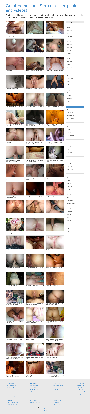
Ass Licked (69, 44)
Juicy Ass (69, 155)
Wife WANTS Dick (34, 385)
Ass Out (69, 56)
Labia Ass (69, 157)
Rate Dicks (57, 389)
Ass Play (69, 58)
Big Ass (68, 84)
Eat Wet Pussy (11, 400)
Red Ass (69, 191)
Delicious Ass (70, 95)
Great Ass (69, 129)
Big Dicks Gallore (11, 394)
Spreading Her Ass (71, 208)
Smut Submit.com (80, 398)
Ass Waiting (69, 70)
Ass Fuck (69, 33)
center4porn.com (34, 394)
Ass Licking (69, 47)
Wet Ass (69, 223)
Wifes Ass (69, 231)
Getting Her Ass (70, 118)
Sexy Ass (69, 197)
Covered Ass (70, 87)
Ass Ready (69, 61)
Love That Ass (70, 169)
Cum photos (11, 383)
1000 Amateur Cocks (57, 394)
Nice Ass (69, 177)
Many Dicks (57, 396)
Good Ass (69, 123)
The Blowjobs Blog (11, 387)
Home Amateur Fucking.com (11, 404)
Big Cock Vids (57, 404)
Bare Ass (69, 73)
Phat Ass (69, 183)
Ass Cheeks (69, 30)
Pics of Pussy (57, 391)
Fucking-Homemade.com (57, 385)
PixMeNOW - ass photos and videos (34, 396)
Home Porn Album (80, 389)
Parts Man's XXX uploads (34, 402)
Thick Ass (69, 214)
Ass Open (69, 53)
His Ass (68, 140)
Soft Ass (69, 206)
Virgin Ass (69, 220)
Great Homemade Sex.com (46, 407)
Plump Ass (69, 186)
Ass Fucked (69, 36)
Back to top (45, 410)
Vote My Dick (34, 387)
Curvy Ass (69, 90)
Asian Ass (69, 27)
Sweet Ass (69, 211)
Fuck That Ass (70, 112)
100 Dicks (57, 402)
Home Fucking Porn (34, 398)
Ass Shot (69, 64)
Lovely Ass (69, 172)
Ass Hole (69, 41)
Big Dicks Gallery (80, 385)
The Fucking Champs (80, 396)
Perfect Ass (69, 180)
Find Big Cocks (80, 383)
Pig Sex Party (57, 383)
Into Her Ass (69, 152)
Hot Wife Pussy (80, 387)
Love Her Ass (70, 166)
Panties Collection (11, 398)
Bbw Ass (69, 75)
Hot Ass (69, 146)
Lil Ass (68, 160)
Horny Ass (69, 143)
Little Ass (69, 163)
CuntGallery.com (11, 389)
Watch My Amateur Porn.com (11, 402)
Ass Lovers (69, 50)
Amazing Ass (70, 24)
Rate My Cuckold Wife (80, 391)
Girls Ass (69, 121)
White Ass (69, 225)
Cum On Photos (57, 400)
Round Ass (69, 194)
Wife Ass (69, 228)
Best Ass (69, 81)
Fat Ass (68, 101)
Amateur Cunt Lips (11, 396)
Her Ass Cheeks (70, 135)
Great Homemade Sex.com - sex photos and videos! (42, 8)
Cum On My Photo (34, 383)
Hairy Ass (69, 132)
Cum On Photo (57, 398)
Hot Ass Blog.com (11, 391)
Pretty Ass (69, 189)
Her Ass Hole (70, 138)
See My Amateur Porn (34, 400)
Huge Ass (69, 149)
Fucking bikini (80, 394)
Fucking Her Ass (70, 115)
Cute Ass (69, 92)
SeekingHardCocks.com (34, 391)
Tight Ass (69, 217)
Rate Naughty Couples (57, 387)
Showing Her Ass (71, 203)
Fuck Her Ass (70, 109)
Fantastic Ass (70, 98)
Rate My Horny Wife (34, 389)
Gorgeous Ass (70, 126)
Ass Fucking (69, 39)
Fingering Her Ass (71, 107)
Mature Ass (69, 174)
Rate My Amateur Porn (11, 385)
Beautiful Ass (70, 78)
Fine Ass (69, 104)
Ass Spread (69, 67)
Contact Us (45, 408)
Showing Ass (70, 200)
